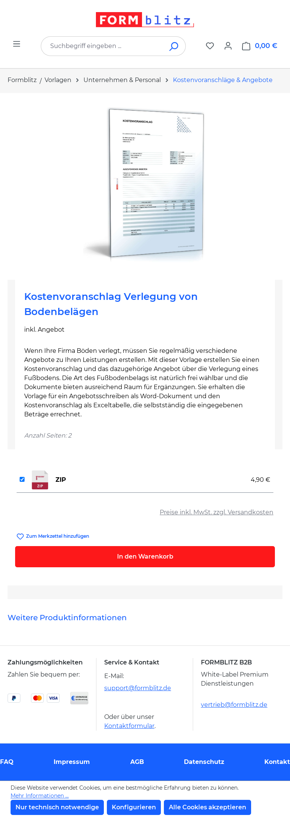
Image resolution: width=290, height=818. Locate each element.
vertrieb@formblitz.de (234, 704)
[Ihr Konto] (228, 45)
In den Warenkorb (145, 556)
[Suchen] (174, 46)
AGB (137, 761)
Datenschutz (204, 761)
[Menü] (17, 43)
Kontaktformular (129, 726)
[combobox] (102, 46)
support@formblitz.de (137, 688)
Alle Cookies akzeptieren (207, 807)
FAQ (7, 761)
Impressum (72, 761)
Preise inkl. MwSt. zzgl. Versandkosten (216, 512)
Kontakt (277, 761)
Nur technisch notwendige (57, 807)
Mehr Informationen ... (40, 795)
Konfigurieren (134, 807)
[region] (145, 183)
